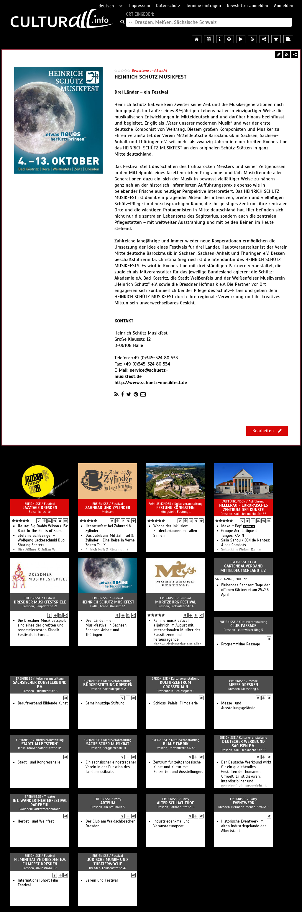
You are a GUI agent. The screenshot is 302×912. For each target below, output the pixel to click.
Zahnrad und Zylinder (107, 507)
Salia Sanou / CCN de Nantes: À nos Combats (245, 542)
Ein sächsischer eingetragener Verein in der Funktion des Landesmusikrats (111, 767)
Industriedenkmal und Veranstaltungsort (171, 823)
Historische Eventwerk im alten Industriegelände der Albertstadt (243, 826)
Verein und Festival (102, 880)
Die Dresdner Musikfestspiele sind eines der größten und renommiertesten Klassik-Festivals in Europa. (42, 627)
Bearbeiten (267, 430)
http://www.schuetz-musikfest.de (150, 383)
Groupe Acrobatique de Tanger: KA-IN (240, 533)
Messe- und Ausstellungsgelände (238, 705)
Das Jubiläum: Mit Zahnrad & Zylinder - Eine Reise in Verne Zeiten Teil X (110, 540)
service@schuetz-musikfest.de (141, 373)
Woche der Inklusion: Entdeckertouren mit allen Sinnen (175, 531)
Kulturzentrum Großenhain (175, 684)
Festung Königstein (175, 507)
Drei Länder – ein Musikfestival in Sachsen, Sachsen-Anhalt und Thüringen (106, 627)
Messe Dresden (243, 685)
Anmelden (283, 5)
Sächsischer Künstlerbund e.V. (40, 684)
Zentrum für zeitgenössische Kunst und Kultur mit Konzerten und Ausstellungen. (178, 767)
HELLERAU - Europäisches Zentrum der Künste (243, 507)
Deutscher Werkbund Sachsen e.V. (243, 743)
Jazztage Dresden (40, 507)
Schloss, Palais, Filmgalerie (175, 703)
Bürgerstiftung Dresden (107, 685)
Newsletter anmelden (247, 5)
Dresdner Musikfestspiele (40, 602)
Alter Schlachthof (175, 803)
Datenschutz (168, 5)
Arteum (107, 803)
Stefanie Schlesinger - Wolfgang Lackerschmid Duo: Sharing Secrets (41, 540)
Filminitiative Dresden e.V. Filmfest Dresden (40, 861)
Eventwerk (243, 803)
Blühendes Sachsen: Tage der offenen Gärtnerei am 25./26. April (245, 590)
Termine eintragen (203, 5)
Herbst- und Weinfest (36, 821)
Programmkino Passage (240, 644)
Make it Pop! (231, 526)
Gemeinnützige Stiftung (105, 703)
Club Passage (243, 626)
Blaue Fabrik (175, 744)
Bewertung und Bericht (149, 70)
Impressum (139, 5)
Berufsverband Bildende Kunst (43, 703)
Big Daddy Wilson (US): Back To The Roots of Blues (43, 528)
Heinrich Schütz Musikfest (107, 602)
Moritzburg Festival (175, 602)
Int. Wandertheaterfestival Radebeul (40, 802)
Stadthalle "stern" (39, 744)
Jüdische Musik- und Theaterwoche (107, 861)
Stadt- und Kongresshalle (39, 762)
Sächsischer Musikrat (107, 744)
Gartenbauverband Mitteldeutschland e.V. (243, 568)
